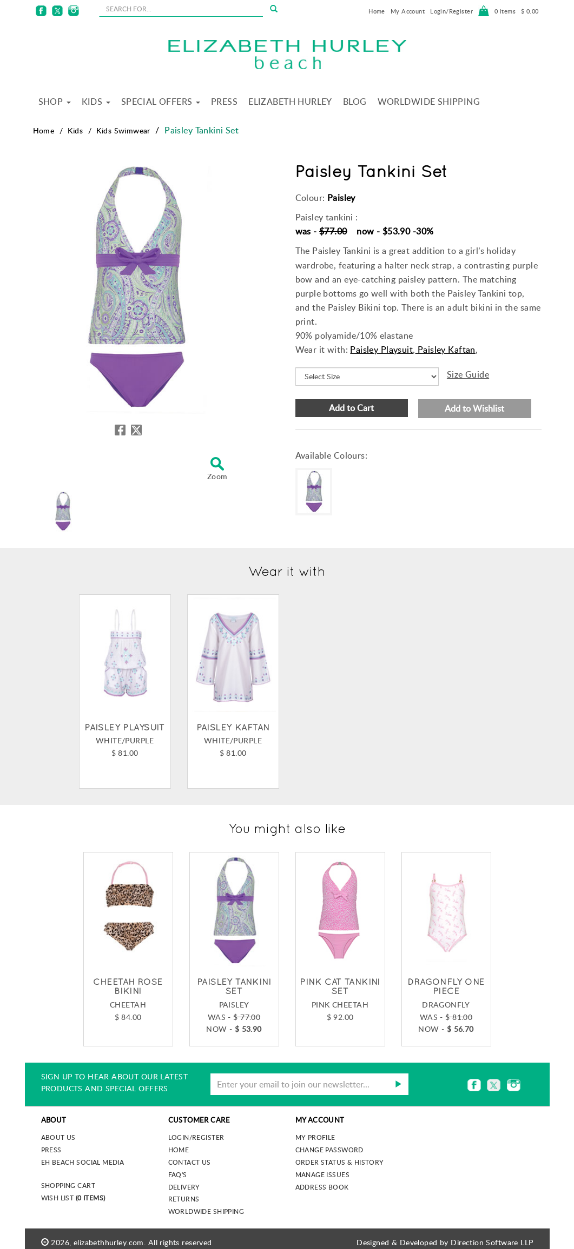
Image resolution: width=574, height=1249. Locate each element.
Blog (355, 102)
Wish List (73, 1197)
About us (58, 1137)
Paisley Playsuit (381, 349)
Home (376, 11)
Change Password (329, 1149)
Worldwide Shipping (429, 102)
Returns (184, 1198)
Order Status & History (339, 1162)
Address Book (322, 1187)
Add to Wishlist (474, 408)
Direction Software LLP (492, 1242)
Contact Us (189, 1162)
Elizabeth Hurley (290, 102)
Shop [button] (54, 102)
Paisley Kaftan (445, 349)
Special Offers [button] (160, 102)
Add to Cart (351, 408)
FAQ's (177, 1174)
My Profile (315, 1137)
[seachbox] (181, 9)
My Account (408, 11)
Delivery (184, 1187)
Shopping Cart (68, 1185)
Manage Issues (322, 1174)
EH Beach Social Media (82, 1162)
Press (224, 102)
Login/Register (451, 11)
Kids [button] (96, 102)
